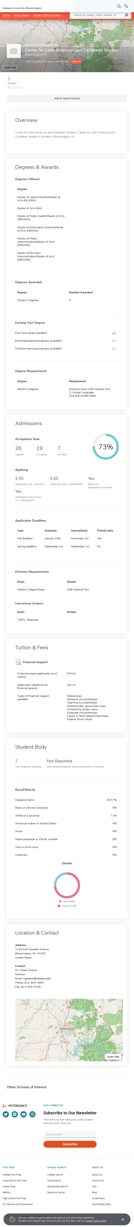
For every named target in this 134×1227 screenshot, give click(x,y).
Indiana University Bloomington (52, 15)
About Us (97, 1174)
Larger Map (10, 67)
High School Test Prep (14, 1198)
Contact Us (98, 1180)
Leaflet (92, 21)
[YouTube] (23, 1114)
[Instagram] (32, 1114)
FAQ (94, 1186)
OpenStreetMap (110, 21)
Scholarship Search (57, 1186)
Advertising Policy (101, 1204)
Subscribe (70, 1144)
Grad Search (54, 1180)
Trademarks (98, 1198)
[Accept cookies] (120, 1219)
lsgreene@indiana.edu (37, 978)
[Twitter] (6, 1114)
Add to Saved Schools (67, 98)
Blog (94, 1192)
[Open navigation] (126, 6)
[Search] (119, 6)
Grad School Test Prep (15, 1180)
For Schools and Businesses (18, 1204)
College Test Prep (12, 1174)
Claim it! (76, 61)
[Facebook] (15, 1114)
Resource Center (56, 1192)
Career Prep (9, 1186)
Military (7, 1192)
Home (6, 15)
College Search (55, 1174)
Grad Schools (21, 15)
